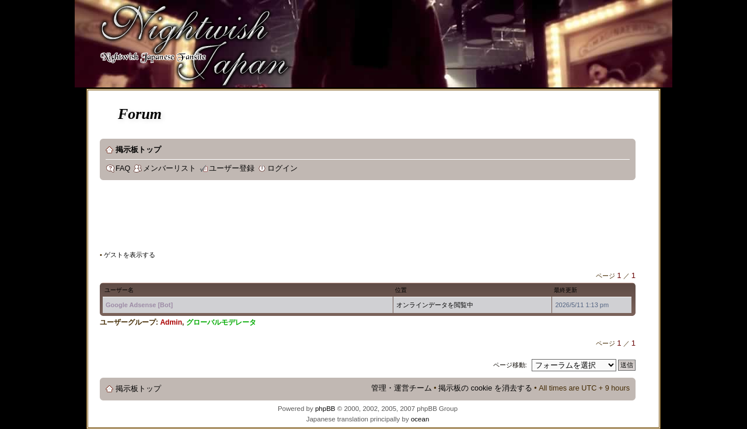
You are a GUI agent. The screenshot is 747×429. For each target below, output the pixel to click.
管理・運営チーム (401, 388)
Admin (171, 322)
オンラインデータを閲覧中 (434, 304)
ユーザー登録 (231, 168)
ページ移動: (510, 364)
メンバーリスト (169, 168)
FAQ (123, 168)
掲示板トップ (138, 150)
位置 (401, 290)
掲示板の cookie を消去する (485, 388)
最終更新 (565, 290)
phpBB (325, 408)
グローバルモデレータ (221, 322)
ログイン (282, 168)
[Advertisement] (312, 218)
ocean (420, 419)
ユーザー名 (119, 290)
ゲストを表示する (129, 254)
